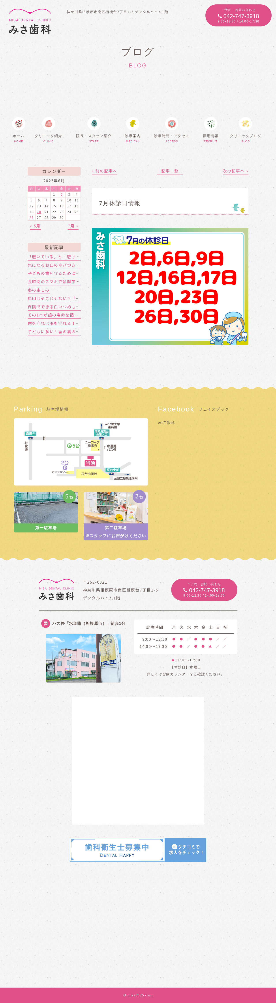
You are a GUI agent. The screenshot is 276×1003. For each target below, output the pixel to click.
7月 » (73, 226)
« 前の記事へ (104, 171)
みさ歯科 (166, 422)
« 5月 (35, 226)
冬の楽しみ (39, 290)
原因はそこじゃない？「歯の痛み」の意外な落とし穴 (80, 298)
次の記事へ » (235, 171)
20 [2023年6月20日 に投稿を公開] (39, 212)
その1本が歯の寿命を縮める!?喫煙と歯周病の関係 (77, 315)
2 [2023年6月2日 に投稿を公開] (62, 194)
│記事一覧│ (170, 171)
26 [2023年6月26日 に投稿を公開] (31, 217)
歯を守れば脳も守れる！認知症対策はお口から (74, 323)
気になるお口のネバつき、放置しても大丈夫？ (73, 265)
